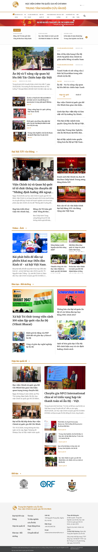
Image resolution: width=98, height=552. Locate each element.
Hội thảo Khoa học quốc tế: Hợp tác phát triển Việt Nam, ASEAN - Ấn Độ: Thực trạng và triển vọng (77, 249)
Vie (80, 5)
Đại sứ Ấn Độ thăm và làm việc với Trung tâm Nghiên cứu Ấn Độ (69, 447)
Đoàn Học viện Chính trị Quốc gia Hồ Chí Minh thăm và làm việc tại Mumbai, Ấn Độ (77, 271)
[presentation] (86, 37)
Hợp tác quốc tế (62, 429)
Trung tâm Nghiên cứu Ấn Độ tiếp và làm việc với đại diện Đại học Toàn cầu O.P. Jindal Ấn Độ (71, 436)
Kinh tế (29, 104)
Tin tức (15, 81)
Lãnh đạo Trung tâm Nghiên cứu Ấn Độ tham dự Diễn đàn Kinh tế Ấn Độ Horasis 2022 (70, 132)
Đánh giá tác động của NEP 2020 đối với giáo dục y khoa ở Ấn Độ (38, 335)
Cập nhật (17, 30)
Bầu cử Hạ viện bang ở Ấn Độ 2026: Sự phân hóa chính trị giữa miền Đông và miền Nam (70, 56)
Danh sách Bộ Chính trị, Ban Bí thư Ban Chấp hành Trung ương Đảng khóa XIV (71, 179)
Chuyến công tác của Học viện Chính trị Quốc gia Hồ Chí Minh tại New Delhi (59, 270)
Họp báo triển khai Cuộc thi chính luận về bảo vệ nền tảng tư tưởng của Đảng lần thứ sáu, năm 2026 (22, 210)
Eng (83, 5)
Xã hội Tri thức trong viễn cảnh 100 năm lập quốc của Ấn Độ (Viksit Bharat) (33, 320)
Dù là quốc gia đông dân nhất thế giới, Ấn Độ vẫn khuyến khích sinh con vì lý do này (38, 123)
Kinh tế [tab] (78, 95)
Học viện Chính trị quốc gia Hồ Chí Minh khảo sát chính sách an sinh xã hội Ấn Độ (71, 460)
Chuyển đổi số (33, 533)
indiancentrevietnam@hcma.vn (54, 532)
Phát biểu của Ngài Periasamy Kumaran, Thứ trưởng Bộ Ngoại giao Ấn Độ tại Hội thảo (70, 424)
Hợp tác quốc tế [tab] (64, 95)
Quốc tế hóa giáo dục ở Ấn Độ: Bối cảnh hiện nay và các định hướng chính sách (70, 346)
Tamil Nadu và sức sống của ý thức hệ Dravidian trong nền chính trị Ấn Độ (70, 73)
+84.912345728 (50, 526)
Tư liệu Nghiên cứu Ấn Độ (65, 48)
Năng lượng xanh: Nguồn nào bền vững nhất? (58, 247)
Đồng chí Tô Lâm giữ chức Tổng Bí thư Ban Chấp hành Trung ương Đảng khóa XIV (22, 38)
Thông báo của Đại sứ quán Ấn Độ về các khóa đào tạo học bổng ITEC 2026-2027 (70, 312)
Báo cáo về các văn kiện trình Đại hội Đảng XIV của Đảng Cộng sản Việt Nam (70, 208)
